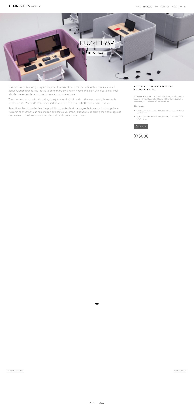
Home (138, 7)
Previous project (16, 371)
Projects (147, 7)
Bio (156, 7)
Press (174, 7)
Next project (179, 371)
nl (185, 7)
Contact (164, 7)
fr (181, 7)
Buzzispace (141, 126)
